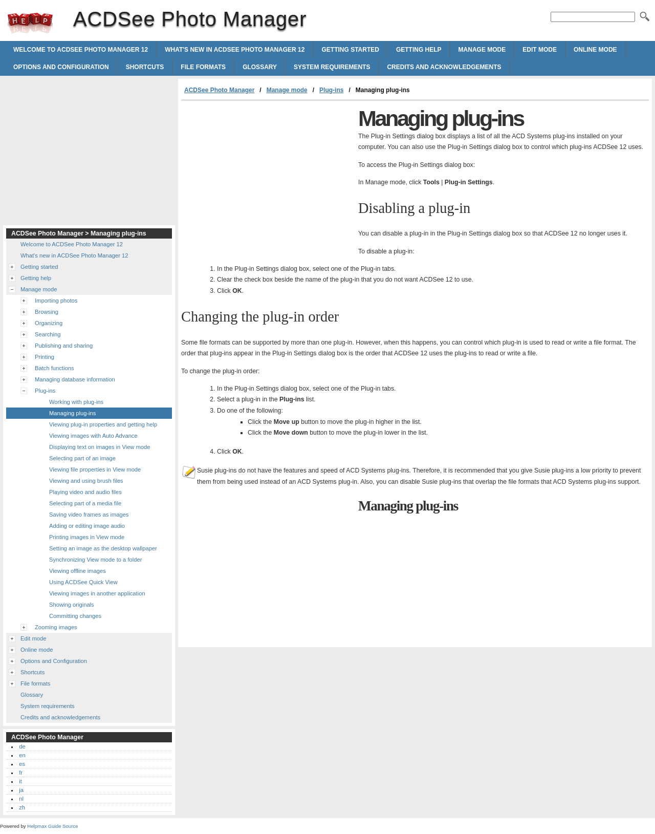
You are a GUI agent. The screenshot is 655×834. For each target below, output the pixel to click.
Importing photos (56, 300)
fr (21, 772)
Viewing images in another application (97, 593)
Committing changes (75, 616)
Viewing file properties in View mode (95, 469)
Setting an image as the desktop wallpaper (103, 548)
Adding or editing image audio (87, 526)
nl (21, 799)
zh (22, 807)
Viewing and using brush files (86, 481)
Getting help (419, 49)
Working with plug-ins (76, 402)
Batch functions (54, 368)
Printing (44, 357)
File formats (203, 67)
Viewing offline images (77, 571)
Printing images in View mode (86, 537)
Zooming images (56, 627)
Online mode (595, 49)
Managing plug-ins (72, 413)
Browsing (46, 312)
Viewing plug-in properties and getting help (103, 424)
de (22, 746)
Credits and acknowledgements (444, 67)
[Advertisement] (267, 177)
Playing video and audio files (85, 492)
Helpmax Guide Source (52, 826)
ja (21, 790)
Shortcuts (145, 67)
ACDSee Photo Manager (30, 23)
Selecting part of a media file (85, 503)
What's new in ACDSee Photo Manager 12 (234, 49)
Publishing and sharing (64, 346)
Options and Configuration (61, 67)
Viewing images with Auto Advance (93, 436)
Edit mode (539, 49)
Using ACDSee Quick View (83, 582)
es (22, 764)
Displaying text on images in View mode (99, 447)
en (22, 755)
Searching (47, 334)
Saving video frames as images (88, 514)
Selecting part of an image (82, 458)
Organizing (48, 323)
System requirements (332, 67)
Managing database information (75, 379)
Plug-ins (331, 90)
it (20, 781)
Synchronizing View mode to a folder (95, 560)
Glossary (260, 67)
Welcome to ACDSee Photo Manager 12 (80, 49)
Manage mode (482, 49)
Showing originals (71, 605)
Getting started (350, 49)
